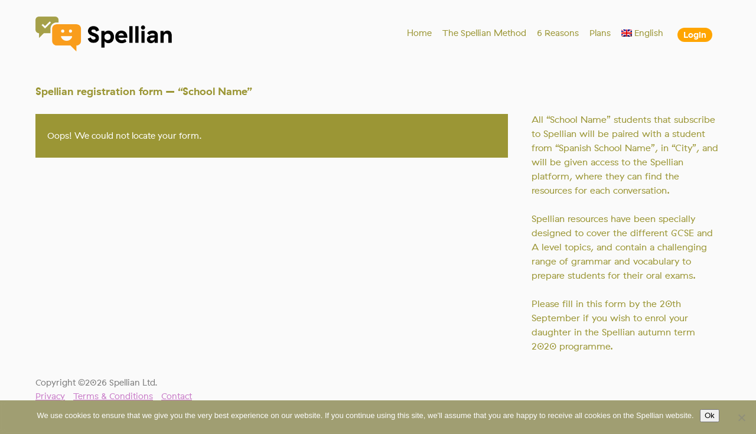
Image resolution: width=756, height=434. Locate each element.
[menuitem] (642, 33)
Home (419, 33)
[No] (741, 417)
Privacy (50, 396)
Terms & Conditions (113, 396)
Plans (600, 33)
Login (694, 35)
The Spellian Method (484, 33)
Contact (176, 396)
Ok (710, 415)
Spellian (104, 35)
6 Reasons (558, 33)
